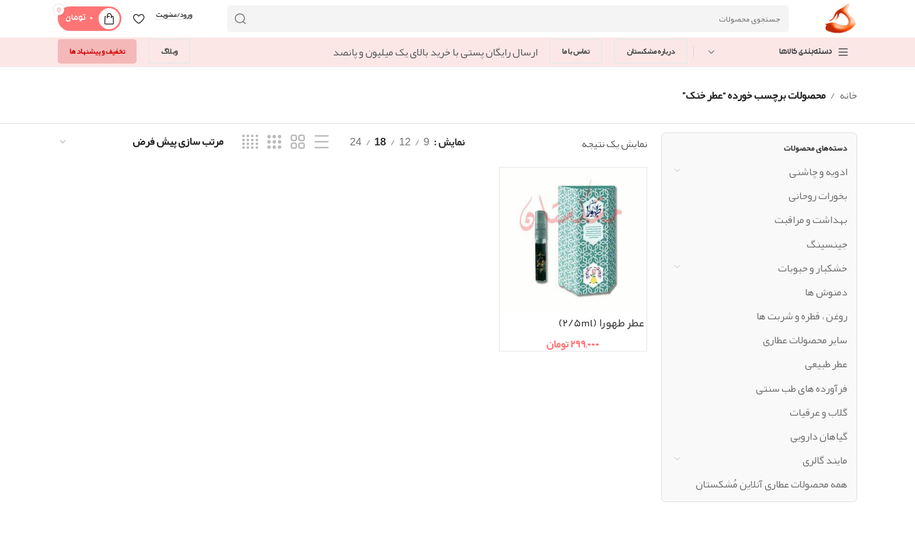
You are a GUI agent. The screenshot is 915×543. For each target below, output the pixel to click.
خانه (848, 95)
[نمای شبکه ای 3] (274, 142)
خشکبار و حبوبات (812, 268)
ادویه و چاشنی (818, 171)
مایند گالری (824, 460)
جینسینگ (826, 244)
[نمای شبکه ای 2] (298, 142)
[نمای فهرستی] (322, 142)
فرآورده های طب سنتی (801, 388)
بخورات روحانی (817, 195)
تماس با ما (575, 51)
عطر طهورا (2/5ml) (601, 324)
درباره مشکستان (651, 51)
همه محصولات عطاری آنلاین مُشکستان (771, 484)
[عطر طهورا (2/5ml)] (572, 240)
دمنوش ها (826, 291)
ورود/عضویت (174, 15)
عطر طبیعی (826, 363)
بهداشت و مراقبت (810, 219)
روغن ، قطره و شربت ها (801, 315)
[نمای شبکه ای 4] (250, 142)
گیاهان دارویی (818, 436)
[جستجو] (508, 18)
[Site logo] (840, 22)
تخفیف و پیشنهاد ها (97, 51)
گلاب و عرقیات (818, 412)
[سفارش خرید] (141, 142)
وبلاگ (169, 51)
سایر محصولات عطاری (805, 339)
